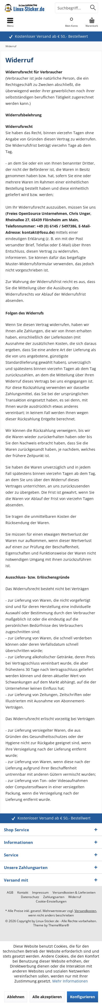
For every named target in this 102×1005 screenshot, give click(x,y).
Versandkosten (85, 911)
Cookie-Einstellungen (51, 901)
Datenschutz (30, 897)
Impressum (40, 892)
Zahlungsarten (53, 897)
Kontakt (22, 892)
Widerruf (74, 897)
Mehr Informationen (70, 981)
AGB (10, 892)
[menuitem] (92, 22)
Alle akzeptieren (47, 996)
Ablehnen (15, 996)
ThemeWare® (58, 925)
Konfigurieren (82, 996)
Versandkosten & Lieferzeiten (74, 892)
